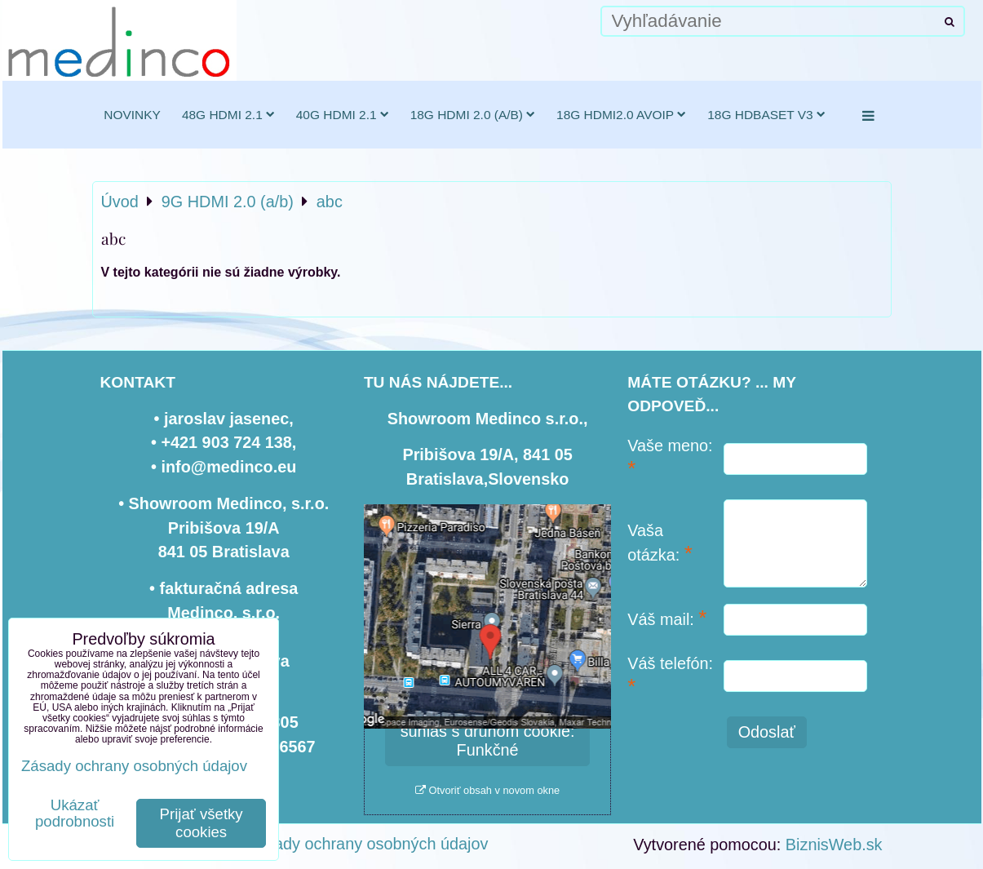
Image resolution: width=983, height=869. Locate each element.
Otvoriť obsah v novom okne (487, 790)
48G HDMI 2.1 (228, 115)
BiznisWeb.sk (834, 844)
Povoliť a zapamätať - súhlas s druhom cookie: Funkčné (488, 731)
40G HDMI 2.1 (342, 115)
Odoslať (766, 732)
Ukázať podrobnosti (74, 813)
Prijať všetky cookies (201, 822)
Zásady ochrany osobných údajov (367, 844)
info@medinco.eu (228, 467)
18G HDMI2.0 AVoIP (621, 115)
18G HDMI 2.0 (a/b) (472, 115)
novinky (132, 115)
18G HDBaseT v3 (766, 115)
